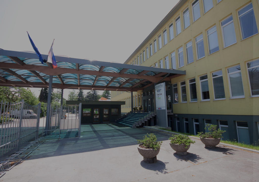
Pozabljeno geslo (175, 153)
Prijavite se (205, 128)
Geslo (165, 100)
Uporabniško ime (174, 75)
